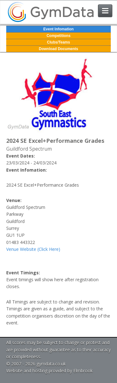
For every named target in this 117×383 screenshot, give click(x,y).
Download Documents (58, 49)
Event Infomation (58, 29)
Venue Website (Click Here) (33, 249)
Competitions (58, 36)
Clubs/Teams (58, 42)
